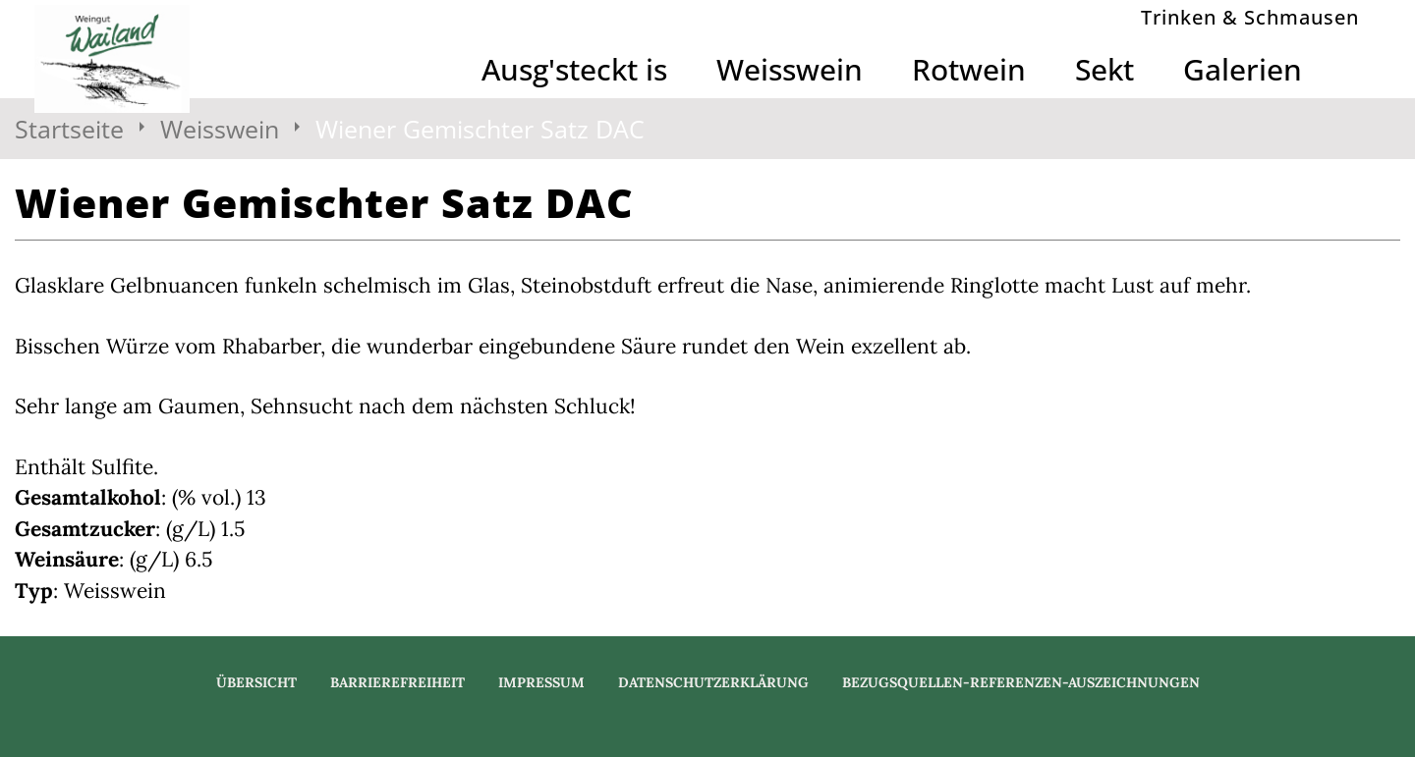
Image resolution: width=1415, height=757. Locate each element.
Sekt (1104, 69)
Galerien (1242, 69)
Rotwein (969, 69)
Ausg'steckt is (574, 69)
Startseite (69, 128)
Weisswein (789, 69)
